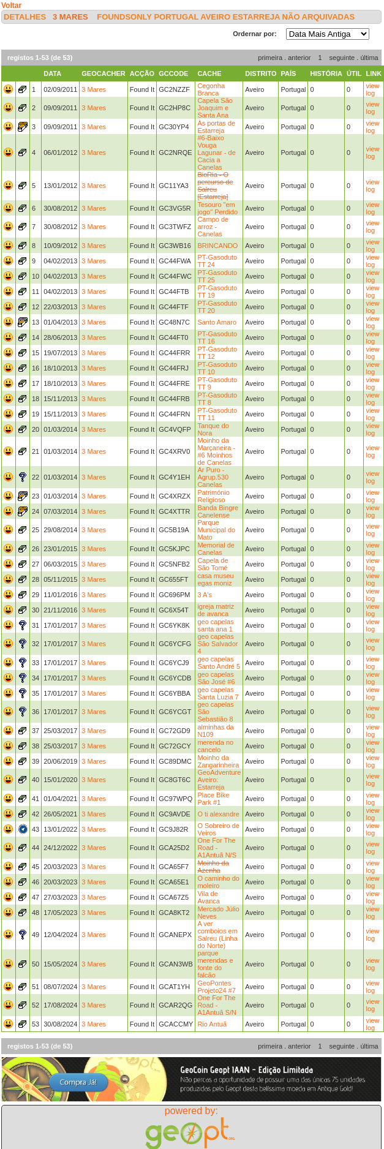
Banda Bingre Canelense (217, 511)
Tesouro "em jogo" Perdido (217, 208)
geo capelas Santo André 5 (218, 662)
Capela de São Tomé (212, 564)
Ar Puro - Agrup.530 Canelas (212, 477)
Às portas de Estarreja (216, 126)
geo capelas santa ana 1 (215, 625)
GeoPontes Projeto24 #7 (216, 986)
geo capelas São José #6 (216, 678)
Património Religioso (213, 496)
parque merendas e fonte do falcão (215, 964)
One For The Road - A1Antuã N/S (216, 848)
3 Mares (70, 16)
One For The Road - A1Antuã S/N (216, 1005)
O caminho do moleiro (218, 882)
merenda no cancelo (215, 746)
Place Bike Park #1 (213, 798)
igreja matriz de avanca (215, 610)
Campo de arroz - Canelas (212, 227)
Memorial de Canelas (216, 548)
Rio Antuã (212, 1024)
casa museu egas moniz (215, 579)
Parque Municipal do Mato (216, 530)
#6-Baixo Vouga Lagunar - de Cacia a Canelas (216, 152)
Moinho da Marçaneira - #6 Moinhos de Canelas (216, 451)
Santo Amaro (216, 322)
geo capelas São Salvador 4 (217, 644)
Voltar (11, 5)
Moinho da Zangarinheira (218, 761)
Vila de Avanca (208, 897)
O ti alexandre (218, 814)
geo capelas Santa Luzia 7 (217, 693)
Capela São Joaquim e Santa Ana (215, 108)
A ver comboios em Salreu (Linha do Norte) (217, 934)
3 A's (204, 594)
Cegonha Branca (211, 89)
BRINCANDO (217, 245)
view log (372, 89)
